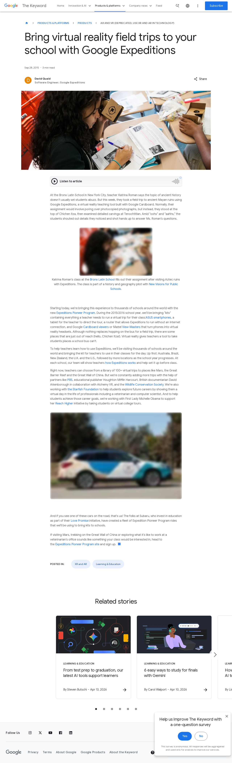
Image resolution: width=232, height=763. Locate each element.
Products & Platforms (53, 23)
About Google (66, 749)
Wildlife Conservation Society (144, 384)
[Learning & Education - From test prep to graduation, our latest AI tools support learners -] (68, 656)
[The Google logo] (13, 749)
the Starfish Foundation (83, 389)
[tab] (96, 706)
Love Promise (80, 521)
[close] (221, 720)
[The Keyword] (26, 23)
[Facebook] (60, 730)
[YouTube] (50, 730)
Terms (47, 749)
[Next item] (215, 653)
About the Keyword (123, 749)
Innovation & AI (80, 6)
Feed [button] (159, 5)
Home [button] (60, 5)
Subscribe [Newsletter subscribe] (216, 6)
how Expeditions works (120, 363)
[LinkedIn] (70, 730)
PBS (69, 380)
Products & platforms (110, 6)
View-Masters (131, 327)
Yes (178, 739)
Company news (141, 6)
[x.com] (40, 730)
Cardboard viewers (96, 327)
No (195, 739)
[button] (200, 79)
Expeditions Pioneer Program (75, 313)
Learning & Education (108, 564)
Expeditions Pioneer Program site (77, 544)
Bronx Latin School (102, 279)
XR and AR (81, 564)
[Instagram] (30, 730)
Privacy (33, 749)
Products (85, 23)
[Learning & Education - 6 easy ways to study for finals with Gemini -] (163, 656)
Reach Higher (64, 403)
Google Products (93, 749)
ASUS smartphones (158, 317)
